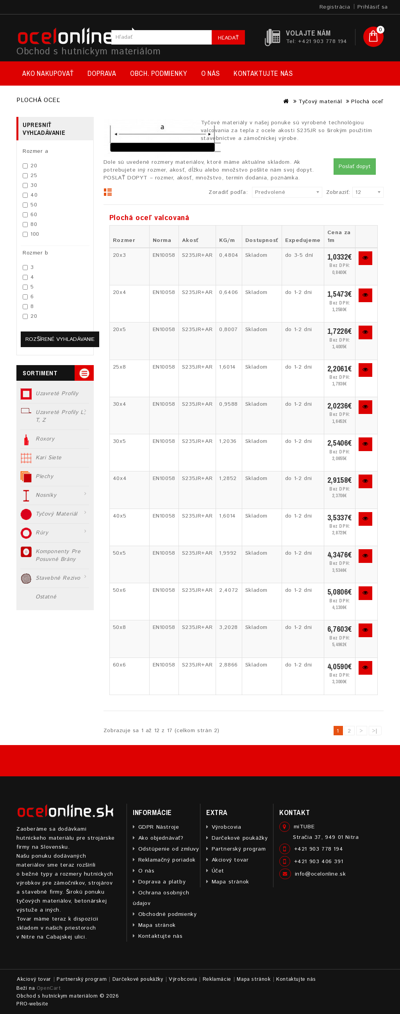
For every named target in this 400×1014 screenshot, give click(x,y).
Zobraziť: (328, 192)
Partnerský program (239, 849)
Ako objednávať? (161, 838)
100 (31, 234)
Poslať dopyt (355, 166)
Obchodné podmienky (167, 914)
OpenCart (49, 988)
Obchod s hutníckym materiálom (88, 51)
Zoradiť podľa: (228, 192)
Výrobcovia (226, 827)
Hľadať (228, 38)
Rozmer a (35, 151)
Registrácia (335, 7)
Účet (218, 871)
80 (30, 224)
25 (30, 175)
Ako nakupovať (48, 73)
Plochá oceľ (367, 102)
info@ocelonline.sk (320, 874)
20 (30, 166)
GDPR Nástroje (158, 827)
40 (30, 195)
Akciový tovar (230, 860)
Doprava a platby (162, 882)
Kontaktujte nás (263, 73)
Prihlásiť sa (372, 7)
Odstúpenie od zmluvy (168, 849)
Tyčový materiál (320, 102)
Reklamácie (217, 979)
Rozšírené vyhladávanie (60, 339)
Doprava (102, 73)
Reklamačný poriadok (167, 860)
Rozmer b (35, 253)
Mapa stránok (157, 925)
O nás (210, 73)
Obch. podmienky (158, 73)
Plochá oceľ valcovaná (149, 218)
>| (375, 731)
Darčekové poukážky (240, 838)
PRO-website (32, 1004)
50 (30, 205)
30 (30, 185)
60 (30, 215)
